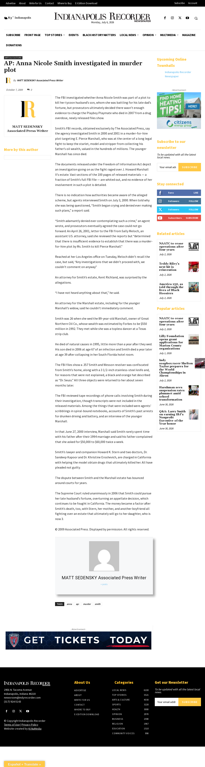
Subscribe (189, 167)
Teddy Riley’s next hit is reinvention (169, 267)
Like (196, 192)
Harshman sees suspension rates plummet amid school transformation (172, 394)
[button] (196, 18)
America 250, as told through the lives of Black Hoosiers (171, 288)
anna (69, 603)
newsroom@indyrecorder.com (22, 697)
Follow (193, 201)
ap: (77, 603)
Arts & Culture (13, 57)
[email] (167, 167)
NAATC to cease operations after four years (171, 247)
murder (87, 603)
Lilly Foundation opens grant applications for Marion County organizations (171, 342)
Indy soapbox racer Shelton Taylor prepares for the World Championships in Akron (176, 367)
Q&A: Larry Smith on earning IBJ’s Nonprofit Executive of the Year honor (172, 418)
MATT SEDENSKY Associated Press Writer (40, 80)
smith (97, 603)
